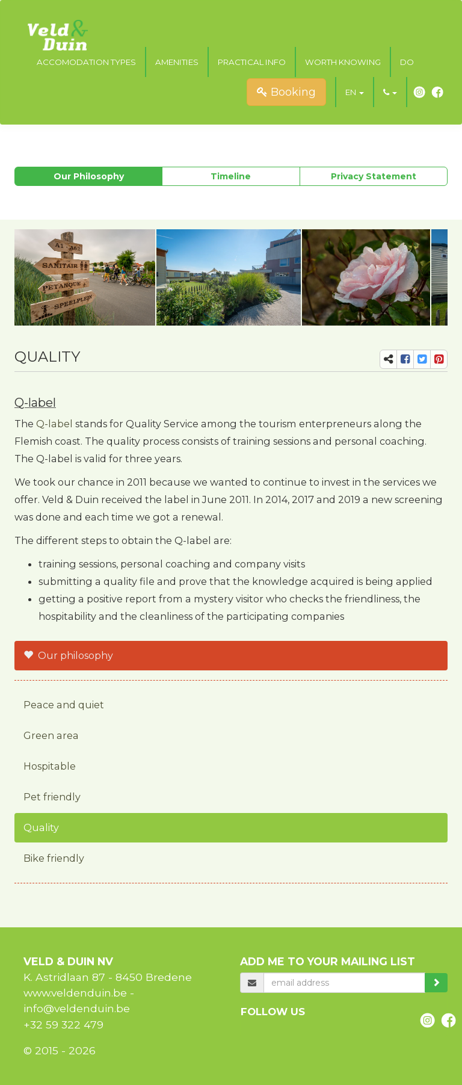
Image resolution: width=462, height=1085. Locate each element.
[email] (344, 982)
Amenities (177, 62)
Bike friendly (53, 858)
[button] (354, 92)
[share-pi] (439, 359)
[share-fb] (405, 359)
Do (407, 62)
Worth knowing (343, 62)
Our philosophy (89, 176)
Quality (41, 827)
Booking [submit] (286, 92)
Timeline (231, 176)
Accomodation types (86, 62)
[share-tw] (422, 359)
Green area (51, 735)
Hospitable (49, 766)
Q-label (54, 424)
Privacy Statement (373, 176)
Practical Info (252, 62)
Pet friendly (52, 797)
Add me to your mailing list (327, 961)
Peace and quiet (63, 705)
